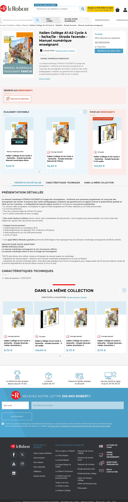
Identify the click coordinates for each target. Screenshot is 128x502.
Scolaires (10, 25)
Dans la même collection (99, 183)
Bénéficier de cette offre (109, 50)
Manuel (25, 25)
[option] (24, 143)
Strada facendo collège (86, 471)
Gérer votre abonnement (112, 452)
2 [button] (43, 172)
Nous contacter (111, 467)
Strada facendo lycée (86, 467)
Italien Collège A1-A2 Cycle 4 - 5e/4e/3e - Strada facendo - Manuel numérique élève (19, 158)
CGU (106, 500)
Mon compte (125, 10)
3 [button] (46, 172)
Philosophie (82, 486)
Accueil (3, 25)
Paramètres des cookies (69, 500)
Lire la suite (44, 78)
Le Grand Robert (62, 458)
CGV (111, 500)
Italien (18, 25)
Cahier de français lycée (87, 481)
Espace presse (39, 474)
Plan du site (98, 500)
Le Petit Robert (61, 453)
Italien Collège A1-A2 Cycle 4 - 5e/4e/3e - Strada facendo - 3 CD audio (107, 159)
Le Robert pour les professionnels (63, 475)
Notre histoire (39, 456)
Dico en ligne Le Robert (45, 5)
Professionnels (102, 20)
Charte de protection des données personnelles (43, 500)
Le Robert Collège (63, 488)
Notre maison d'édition (42, 451)
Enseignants (122, 20)
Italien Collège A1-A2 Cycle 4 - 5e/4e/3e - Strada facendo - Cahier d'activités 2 (17, 341)
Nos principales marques (69, 443)
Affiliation (37, 469)
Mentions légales (86, 500)
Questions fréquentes (112, 460)
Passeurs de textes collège (85, 450)
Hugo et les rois (61, 480)
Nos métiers (38, 460)
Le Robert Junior (62, 484)
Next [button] (85, 112)
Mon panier (117, 10)
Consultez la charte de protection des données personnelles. (85, 424)
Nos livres (49, 20)
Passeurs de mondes (85, 462)
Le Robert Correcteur (64, 469)
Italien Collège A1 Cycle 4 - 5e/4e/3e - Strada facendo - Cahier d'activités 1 (110, 341)
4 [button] (50, 172)
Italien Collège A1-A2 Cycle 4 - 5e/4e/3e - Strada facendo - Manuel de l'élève (60, 158)
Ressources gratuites (19, 99)
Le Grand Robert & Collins (63, 463)
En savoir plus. (54, 424)
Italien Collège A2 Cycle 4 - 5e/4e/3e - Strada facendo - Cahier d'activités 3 (78, 341)
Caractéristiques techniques (63, 183)
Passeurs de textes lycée (85, 456)
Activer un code (111, 444)
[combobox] (15, 402)
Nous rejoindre (39, 465)
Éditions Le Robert (39, 444)
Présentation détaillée (27, 183)
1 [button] (39, 172)
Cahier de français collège (84, 477)
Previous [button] (81, 112)
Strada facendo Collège (65, 51)
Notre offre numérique (71, 20)
